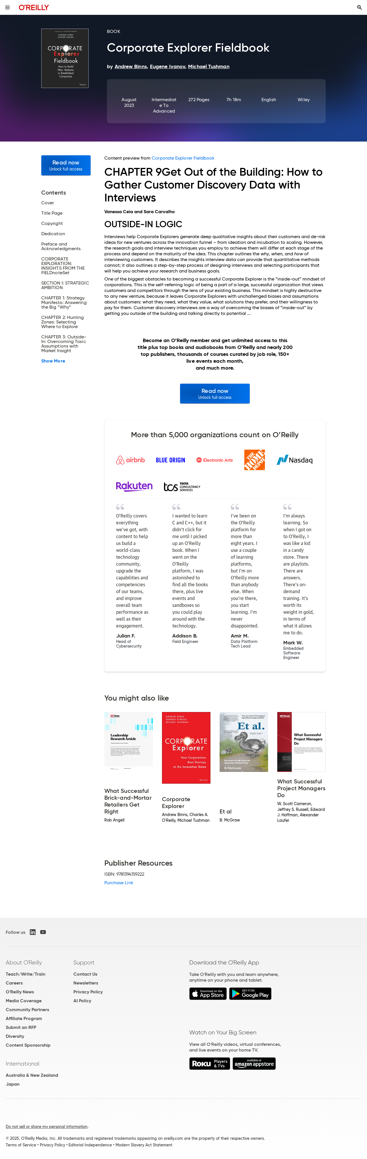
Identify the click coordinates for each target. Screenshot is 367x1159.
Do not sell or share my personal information (46, 1126)
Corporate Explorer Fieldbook (183, 158)
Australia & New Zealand (32, 1075)
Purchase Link (118, 882)
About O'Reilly (24, 962)
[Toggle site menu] (7, 7)
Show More (53, 361)
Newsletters (85, 983)
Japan (12, 1084)
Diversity (15, 1036)
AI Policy (82, 1001)
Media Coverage (24, 1001)
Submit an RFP (21, 1027)
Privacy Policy (88, 992)
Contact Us (85, 974)
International (22, 1063)
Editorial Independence (90, 1145)
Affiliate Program (24, 1018)
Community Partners (27, 1010)
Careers (14, 983)
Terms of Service (21, 1145)
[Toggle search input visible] (359, 7)
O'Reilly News (20, 992)
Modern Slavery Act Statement (144, 1145)
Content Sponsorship (28, 1045)
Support (84, 962)
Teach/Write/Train (25, 974)
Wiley (303, 99)
